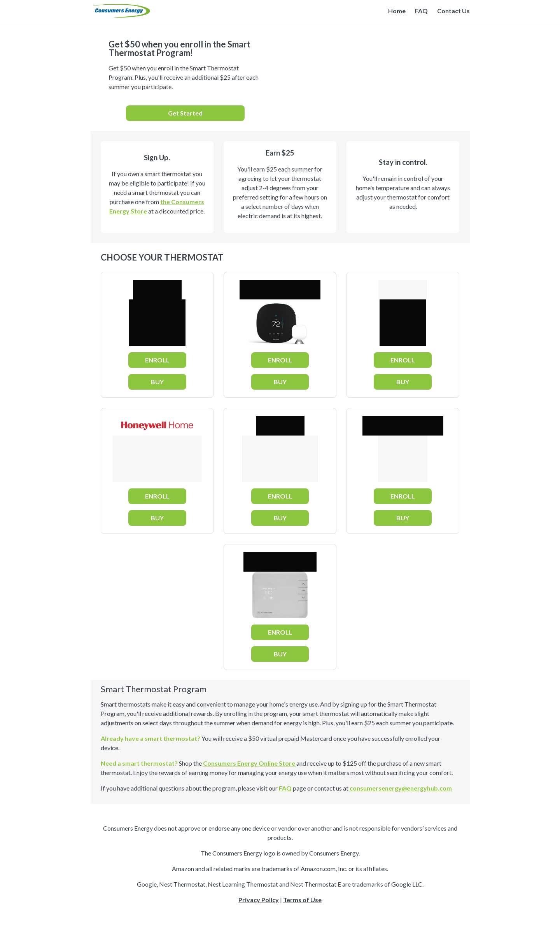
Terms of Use (302, 899)
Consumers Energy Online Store (249, 763)
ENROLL (157, 360)
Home (397, 10)
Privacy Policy (258, 899)
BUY (157, 381)
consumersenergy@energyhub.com (401, 788)
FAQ (421, 10)
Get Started (185, 113)
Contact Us (453, 10)
